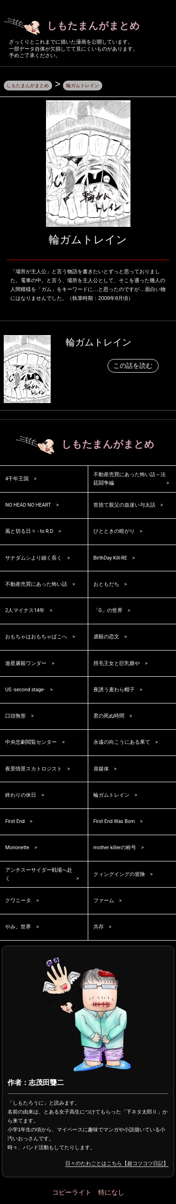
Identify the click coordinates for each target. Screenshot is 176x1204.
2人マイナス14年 (25, 612)
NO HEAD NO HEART (29, 506)
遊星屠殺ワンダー (25, 664)
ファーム (103, 901)
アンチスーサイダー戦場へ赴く (38, 875)
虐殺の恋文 (106, 638)
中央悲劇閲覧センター (31, 743)
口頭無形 (15, 717)
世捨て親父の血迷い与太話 (124, 506)
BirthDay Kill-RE (111, 559)
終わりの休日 (20, 796)
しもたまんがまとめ (77, 26)
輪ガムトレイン (98, 343)
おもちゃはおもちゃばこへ (36, 638)
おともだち (106, 585)
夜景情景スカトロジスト (33, 770)
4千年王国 (17, 480)
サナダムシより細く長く (33, 559)
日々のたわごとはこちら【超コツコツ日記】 (116, 1164)
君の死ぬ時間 (108, 717)
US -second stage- (26, 691)
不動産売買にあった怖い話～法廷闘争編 (129, 479)
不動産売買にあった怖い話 (36, 585)
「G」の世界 (108, 612)
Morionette (18, 849)
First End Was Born (115, 823)
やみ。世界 (18, 928)
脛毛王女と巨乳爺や (116, 664)
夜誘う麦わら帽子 (114, 691)
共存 (98, 928)
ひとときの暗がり (114, 533)
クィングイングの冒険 (119, 875)
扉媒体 (101, 770)
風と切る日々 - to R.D (29, 533)
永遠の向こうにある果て (121, 743)
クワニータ (18, 901)
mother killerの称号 (115, 849)
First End (15, 823)
